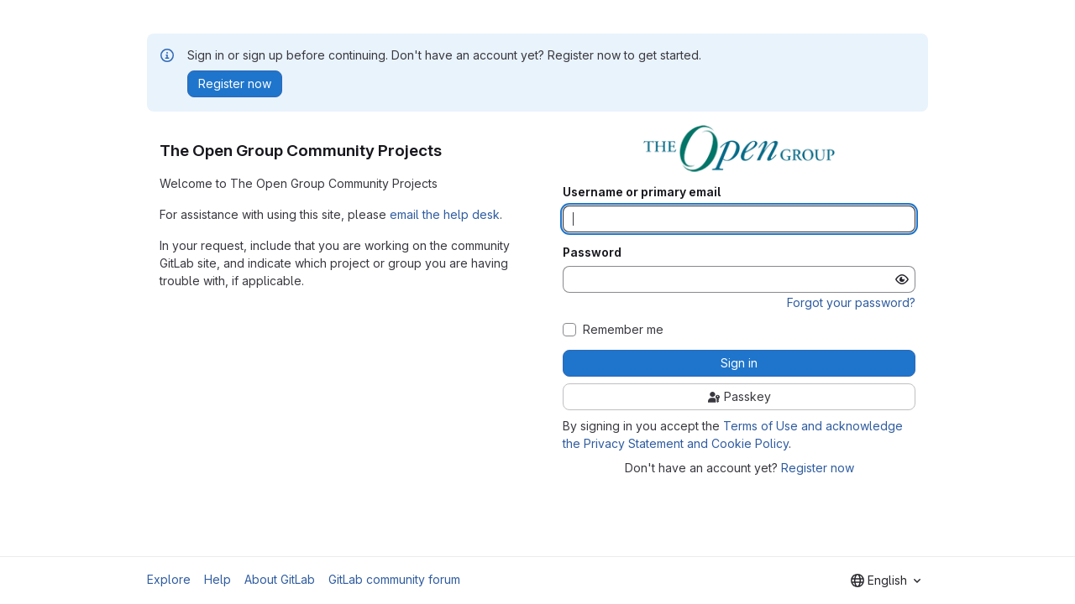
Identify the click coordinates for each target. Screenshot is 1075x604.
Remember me (623, 329)
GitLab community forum (394, 579)
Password (592, 252)
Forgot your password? (851, 302)
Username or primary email (642, 192)
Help (217, 579)
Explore (169, 579)
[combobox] (885, 580)
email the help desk (445, 214)
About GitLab (279, 579)
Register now (817, 468)
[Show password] (902, 279)
